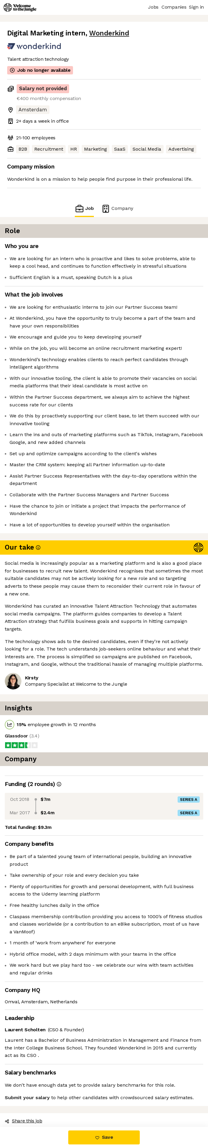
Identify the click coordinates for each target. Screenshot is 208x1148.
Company (117, 208)
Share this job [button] (23, 1121)
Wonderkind (109, 33)
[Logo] (20, 7)
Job (84, 208)
